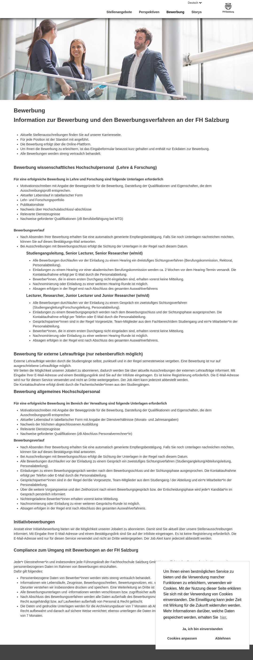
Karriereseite (111, 135)
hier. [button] (223, 617)
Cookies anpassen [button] (182, 638)
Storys (196, 12)
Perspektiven (149, 12)
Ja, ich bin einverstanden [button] (202, 629)
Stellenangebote (119, 12)
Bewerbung (175, 12)
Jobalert (71, 370)
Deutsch (195, 2)
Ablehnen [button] (223, 638)
